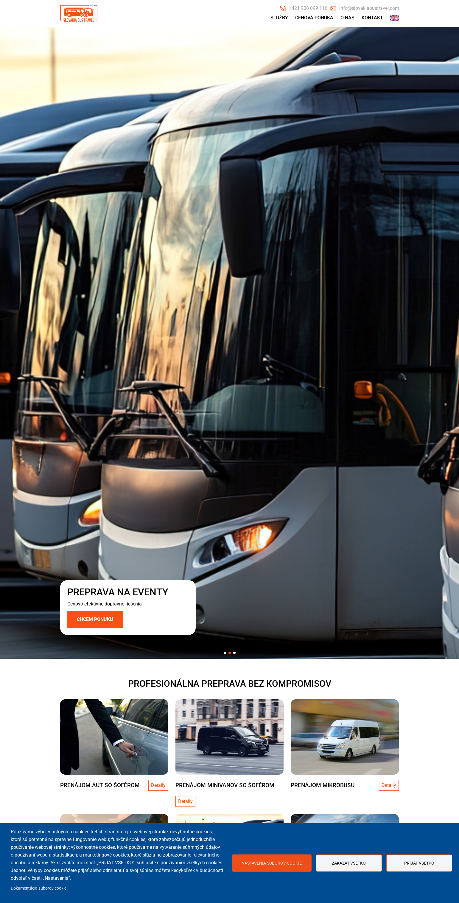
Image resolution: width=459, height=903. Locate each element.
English (394, 17)
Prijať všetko (419, 863)
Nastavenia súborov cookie (272, 863)
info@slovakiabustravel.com (369, 8)
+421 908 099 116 (308, 8)
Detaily (158, 785)
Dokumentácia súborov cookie (38, 888)
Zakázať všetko (349, 863)
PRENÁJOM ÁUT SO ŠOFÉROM (100, 785)
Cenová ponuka (314, 18)
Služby (279, 18)
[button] (225, 653)
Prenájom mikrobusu (322, 785)
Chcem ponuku (95, 619)
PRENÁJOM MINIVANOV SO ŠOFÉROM (224, 785)
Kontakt (372, 18)
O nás (347, 18)
